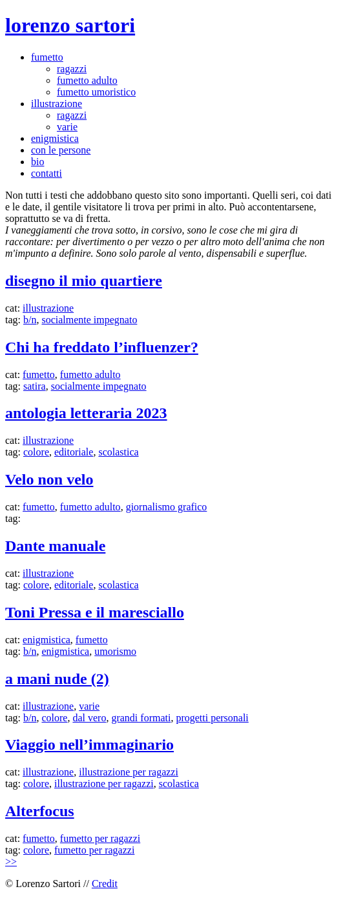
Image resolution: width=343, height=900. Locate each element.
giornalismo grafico (166, 506)
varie (67, 126)
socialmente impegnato (89, 319)
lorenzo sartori (70, 25)
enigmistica (55, 138)
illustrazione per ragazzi (128, 771)
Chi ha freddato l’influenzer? (101, 347)
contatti (46, 173)
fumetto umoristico (96, 91)
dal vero (89, 717)
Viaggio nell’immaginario (89, 744)
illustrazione (56, 103)
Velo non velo (49, 479)
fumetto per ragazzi (100, 838)
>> (11, 861)
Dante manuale (55, 545)
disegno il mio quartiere (83, 280)
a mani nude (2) (57, 678)
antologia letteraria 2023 (86, 413)
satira (34, 386)
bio (37, 161)
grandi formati (141, 717)
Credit (105, 883)
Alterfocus (39, 811)
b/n (29, 319)
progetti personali (212, 717)
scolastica (118, 451)
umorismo (115, 651)
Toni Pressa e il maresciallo (94, 612)
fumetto (47, 57)
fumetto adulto (87, 80)
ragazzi (72, 68)
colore (36, 451)
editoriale (73, 451)
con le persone (60, 150)
